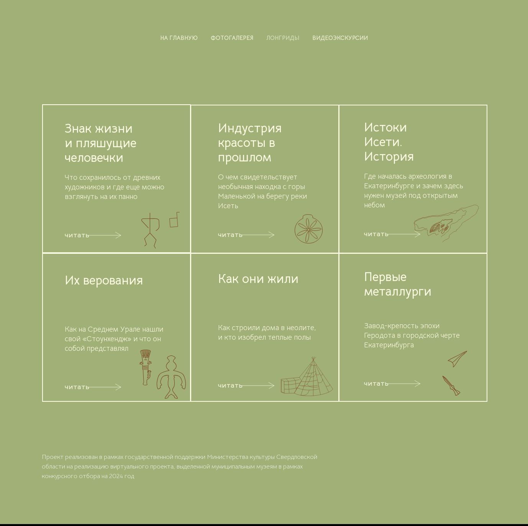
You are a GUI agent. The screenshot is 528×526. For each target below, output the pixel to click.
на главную (179, 37)
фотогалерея (232, 37)
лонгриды (282, 37)
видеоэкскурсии (340, 37)
